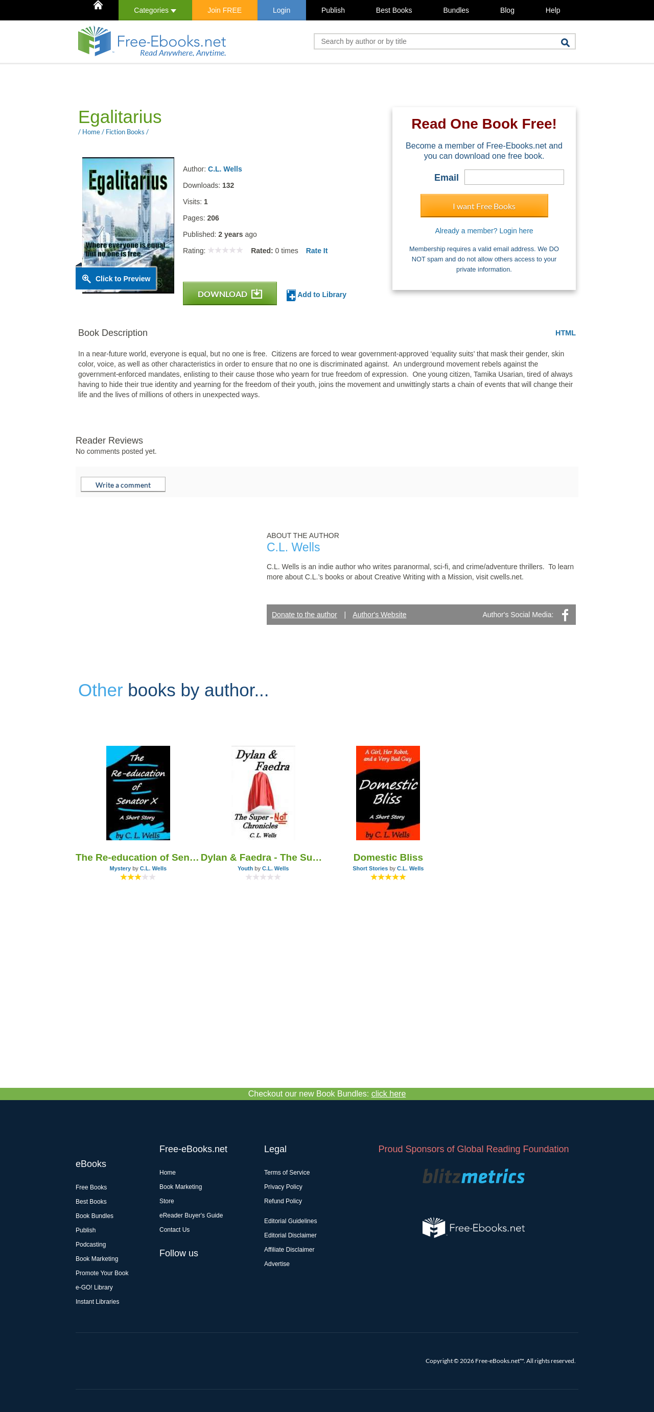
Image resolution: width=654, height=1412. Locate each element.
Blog (507, 10)
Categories (155, 10)
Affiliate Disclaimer (289, 1249)
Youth (245, 868)
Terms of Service (287, 1172)
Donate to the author (304, 615)
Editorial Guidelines (290, 1221)
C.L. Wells (225, 169)
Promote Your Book (102, 1273)
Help (553, 10)
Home (167, 1172)
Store (166, 1201)
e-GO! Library (94, 1287)
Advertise (277, 1264)
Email (446, 178)
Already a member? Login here (484, 231)
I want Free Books (484, 206)
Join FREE (224, 10)
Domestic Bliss (388, 857)
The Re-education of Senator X (138, 857)
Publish (333, 10)
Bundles (456, 10)
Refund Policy (283, 1201)
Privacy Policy (283, 1186)
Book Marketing (97, 1258)
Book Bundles (94, 1216)
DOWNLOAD (230, 294)
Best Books (394, 10)
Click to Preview (123, 279)
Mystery (120, 868)
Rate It (317, 251)
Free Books (91, 1187)
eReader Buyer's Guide (191, 1215)
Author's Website (379, 615)
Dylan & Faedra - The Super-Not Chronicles (263, 857)
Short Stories (370, 868)
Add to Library (316, 295)
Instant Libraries (97, 1301)
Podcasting (91, 1244)
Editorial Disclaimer (290, 1235)
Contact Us (174, 1229)
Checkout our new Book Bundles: (327, 1093)
